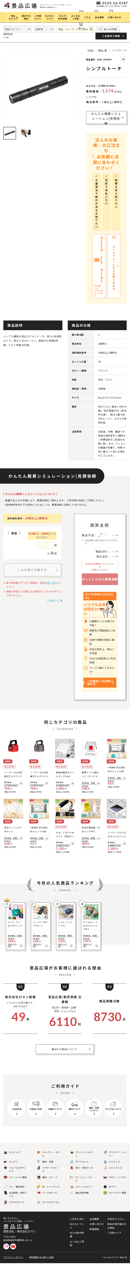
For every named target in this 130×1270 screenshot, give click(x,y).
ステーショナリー (81, 1193)
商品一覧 (102, 50)
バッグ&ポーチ (47, 1199)
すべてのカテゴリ (48, 1209)
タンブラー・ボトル (48, 1160)
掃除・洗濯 (45, 1168)
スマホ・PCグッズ (47, 1176)
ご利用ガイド (53, 600)
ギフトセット (79, 1168)
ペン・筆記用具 (14, 1193)
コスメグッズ (112, 1174)
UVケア (109, 1193)
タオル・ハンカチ (114, 1184)
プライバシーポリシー (13, 1264)
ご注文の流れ (77, 1225)
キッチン (11, 1168)
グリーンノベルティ (81, 1160)
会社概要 (94, 1225)
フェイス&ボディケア (15, 1176)
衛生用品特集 (79, 1199)
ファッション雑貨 (15, 1184)
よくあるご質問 (77, 1250)
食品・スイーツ (47, 1184)
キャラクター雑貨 (114, 1199)
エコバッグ (12, 1159)
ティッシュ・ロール (81, 1185)
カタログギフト (14, 1209)
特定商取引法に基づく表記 (41, 1264)
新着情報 (94, 1236)
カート (81, 28)
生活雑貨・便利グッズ (15, 1201)
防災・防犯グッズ (81, 1174)
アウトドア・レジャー (114, 1160)
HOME (90, 50)
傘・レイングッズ (48, 1193)
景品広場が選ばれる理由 (116, 1232)
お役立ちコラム (115, 1225)
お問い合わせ (52, 582)
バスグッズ (111, 1168)
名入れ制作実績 (77, 1241)
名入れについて (77, 1232)
